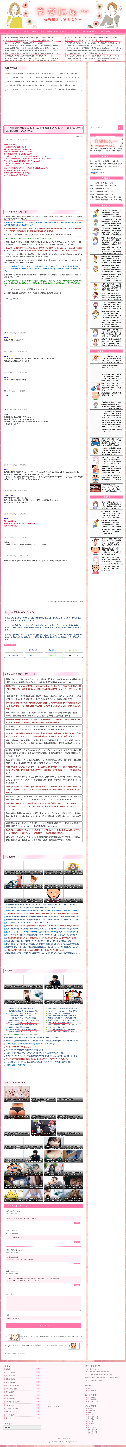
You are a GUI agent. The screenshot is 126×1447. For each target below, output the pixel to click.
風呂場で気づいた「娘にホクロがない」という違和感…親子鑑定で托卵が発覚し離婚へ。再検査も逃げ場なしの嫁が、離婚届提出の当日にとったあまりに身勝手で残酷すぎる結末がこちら (43, 680)
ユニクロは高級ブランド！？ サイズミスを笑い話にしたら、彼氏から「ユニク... (31, 48)
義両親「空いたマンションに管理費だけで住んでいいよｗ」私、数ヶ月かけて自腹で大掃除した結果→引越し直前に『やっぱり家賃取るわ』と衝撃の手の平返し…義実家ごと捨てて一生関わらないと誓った (43, 689)
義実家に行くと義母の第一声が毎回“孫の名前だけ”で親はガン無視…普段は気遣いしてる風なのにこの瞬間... (42, 910)
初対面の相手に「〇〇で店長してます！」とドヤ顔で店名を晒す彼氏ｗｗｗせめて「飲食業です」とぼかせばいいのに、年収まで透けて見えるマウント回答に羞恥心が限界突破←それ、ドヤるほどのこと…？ (43, 770)
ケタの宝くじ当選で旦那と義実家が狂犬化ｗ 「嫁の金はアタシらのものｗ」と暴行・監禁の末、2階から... (43, 85)
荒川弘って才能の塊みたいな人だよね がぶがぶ (22, 1047)
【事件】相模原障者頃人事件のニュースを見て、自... (62, 1025)
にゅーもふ (91, 1424)
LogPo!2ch (91, 1413)
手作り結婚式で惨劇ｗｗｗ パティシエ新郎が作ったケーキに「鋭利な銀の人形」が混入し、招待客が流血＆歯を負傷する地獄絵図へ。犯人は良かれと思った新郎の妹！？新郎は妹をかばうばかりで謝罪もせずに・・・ (43, 816)
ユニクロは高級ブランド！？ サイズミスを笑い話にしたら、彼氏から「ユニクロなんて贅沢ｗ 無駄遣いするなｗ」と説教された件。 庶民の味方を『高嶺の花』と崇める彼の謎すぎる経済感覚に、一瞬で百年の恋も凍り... (43, 269)
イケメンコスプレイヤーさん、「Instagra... (20, 1022)
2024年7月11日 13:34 (12, 1252)
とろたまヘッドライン (94, 1420)
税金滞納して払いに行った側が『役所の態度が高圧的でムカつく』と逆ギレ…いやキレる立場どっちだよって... (43, 947)
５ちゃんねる (92, 1392)
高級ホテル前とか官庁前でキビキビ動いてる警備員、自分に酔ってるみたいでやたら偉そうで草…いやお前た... (43, 913)
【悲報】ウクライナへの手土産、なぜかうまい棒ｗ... (23, 1013)
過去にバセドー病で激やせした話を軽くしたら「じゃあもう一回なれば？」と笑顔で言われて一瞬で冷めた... (44, 73)
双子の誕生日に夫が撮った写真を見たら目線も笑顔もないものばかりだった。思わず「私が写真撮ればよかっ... (43, 953)
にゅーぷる (91, 1422)
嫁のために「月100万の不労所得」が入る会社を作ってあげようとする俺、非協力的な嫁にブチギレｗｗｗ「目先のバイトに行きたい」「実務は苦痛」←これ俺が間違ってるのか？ (43, 831)
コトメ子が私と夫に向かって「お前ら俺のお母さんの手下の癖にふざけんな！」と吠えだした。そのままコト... (43, 935)
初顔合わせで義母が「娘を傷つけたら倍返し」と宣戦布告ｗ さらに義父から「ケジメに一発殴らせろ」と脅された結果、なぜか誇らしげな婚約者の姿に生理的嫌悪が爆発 (43, 721)
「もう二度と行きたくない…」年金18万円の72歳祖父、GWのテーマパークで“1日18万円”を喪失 (38, 1062)
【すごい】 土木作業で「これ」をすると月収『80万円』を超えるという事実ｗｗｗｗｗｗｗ (38, 234)
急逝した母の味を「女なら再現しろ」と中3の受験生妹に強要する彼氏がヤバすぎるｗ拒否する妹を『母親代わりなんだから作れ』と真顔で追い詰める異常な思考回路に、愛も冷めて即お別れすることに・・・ (43, 743)
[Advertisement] (25, 108)
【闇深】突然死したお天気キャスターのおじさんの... (62, 1022)
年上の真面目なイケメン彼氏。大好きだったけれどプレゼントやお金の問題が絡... (32, 45)
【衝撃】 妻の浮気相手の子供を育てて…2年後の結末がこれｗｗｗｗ (89, 45)
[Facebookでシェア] (13, 655)
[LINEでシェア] (53, 655)
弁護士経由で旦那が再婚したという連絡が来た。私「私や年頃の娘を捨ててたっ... (32, 61)
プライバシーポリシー (63, 1441)
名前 (7, 1317)
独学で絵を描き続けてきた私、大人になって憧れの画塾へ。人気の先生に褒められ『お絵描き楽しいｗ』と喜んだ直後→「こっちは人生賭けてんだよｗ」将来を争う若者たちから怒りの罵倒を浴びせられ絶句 (43, 706)
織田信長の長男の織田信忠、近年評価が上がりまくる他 (24, 1050)
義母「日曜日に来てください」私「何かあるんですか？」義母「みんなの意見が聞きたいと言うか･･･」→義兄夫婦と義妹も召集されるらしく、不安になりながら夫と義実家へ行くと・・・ (41, 714)
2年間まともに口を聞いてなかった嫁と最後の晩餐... (62, 1018)
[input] (106, 127)
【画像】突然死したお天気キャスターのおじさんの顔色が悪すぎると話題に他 (92, 58)
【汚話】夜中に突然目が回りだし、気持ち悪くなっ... (62, 1029)
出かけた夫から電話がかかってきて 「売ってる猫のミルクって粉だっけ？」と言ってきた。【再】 (39, 941)
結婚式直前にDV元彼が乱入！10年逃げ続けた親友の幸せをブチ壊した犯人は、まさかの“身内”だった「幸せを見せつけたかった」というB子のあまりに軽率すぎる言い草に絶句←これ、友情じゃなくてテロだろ (43, 806)
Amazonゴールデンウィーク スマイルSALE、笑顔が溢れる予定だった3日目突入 (33, 1038)
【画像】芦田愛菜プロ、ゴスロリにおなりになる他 (23, 1025)
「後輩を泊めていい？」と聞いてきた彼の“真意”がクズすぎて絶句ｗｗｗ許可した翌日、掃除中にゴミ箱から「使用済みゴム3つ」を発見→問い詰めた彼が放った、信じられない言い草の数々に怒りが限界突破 (43, 790)
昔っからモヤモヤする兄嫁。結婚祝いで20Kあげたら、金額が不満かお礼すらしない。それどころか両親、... (42, 904)
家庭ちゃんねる (92, 1435)
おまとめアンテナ (93, 1418)
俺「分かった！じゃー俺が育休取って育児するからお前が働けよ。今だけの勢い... (94, 48)
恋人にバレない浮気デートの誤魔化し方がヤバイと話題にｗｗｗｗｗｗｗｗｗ (31, 43)
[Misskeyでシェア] (73, 650)
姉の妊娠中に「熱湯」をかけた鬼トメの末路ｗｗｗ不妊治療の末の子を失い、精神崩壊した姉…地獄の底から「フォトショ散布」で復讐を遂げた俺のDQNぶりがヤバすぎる (43, 761)
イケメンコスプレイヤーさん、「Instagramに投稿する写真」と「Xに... (90, 61)
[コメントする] (73, 655)
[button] (120, 127)
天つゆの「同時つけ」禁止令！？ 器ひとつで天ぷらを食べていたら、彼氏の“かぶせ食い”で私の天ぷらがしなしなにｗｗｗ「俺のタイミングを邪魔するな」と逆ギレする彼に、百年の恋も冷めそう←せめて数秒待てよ (43, 780)
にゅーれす (91, 1426)
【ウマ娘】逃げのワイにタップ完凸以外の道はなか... (23, 1018)
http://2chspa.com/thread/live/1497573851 (68, 601)
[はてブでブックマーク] (33, 655)
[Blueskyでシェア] (53, 650)
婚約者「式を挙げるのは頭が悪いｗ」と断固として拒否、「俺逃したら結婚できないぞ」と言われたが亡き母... (43, 1041)
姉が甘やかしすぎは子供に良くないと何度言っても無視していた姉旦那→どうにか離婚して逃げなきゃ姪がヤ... (43, 926)
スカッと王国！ (92, 1402)
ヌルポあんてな (92, 1431)
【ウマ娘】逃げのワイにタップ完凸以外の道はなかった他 (86, 53)
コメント (10, 1294)
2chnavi (90, 1411)
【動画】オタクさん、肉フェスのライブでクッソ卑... (62, 1008)
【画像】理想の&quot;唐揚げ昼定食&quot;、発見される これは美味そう (30, 1044)
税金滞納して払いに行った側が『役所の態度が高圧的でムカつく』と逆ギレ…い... (32, 56)
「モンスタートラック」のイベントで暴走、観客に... (62, 1011)
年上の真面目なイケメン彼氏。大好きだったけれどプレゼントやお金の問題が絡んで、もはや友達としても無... (43, 919)
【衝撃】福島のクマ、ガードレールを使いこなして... (23, 1031)
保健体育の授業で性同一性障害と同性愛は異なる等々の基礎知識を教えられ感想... (94, 50)
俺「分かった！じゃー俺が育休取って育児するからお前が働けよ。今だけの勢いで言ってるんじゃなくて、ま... (43, 932)
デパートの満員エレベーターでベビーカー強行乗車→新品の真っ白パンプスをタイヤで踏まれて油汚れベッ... (44, 77)
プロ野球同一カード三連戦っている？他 (19, 1015)
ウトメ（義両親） (10, 644)
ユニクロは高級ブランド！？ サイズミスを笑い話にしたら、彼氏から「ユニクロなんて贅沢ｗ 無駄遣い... (43, 89)
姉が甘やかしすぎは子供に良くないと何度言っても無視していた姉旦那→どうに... (94, 43)
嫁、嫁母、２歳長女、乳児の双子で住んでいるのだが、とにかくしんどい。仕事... (32, 58)
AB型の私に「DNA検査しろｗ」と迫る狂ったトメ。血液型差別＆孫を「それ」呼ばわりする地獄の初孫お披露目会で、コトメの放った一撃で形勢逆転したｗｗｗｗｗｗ (43, 824)
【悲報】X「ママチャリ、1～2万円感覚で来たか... (61, 1013)
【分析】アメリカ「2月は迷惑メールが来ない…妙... (62, 1015)
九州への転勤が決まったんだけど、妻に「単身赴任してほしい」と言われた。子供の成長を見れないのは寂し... (43, 929)
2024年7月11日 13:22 (12, 1233)
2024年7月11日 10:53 (12, 1213)
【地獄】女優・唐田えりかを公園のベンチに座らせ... (23, 1029)
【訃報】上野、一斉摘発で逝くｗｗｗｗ (19, 1065)
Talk (89, 1391)
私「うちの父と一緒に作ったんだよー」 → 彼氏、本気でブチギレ (88, 40)
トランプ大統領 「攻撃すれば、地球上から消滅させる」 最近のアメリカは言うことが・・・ (37, 950)
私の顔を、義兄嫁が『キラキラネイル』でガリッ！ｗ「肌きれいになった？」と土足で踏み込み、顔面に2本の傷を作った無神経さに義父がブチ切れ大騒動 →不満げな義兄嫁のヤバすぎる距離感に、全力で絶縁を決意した (43, 753)
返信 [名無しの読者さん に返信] (77, 1223)
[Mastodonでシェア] (33, 650)
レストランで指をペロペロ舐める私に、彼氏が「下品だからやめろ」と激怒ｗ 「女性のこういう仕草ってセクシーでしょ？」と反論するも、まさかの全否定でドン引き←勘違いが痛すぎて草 (43, 697)
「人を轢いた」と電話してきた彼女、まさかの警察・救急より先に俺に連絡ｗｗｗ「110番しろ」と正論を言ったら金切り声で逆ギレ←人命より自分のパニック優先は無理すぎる (43, 728)
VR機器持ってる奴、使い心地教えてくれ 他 (20, 1008)
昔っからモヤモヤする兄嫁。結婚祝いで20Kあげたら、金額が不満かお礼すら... (31, 38)
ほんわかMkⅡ (92, 1400)
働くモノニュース (93, 1403)
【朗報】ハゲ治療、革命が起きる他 (18, 1027)
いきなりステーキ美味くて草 (55, 1027)
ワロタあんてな (92, 1433)
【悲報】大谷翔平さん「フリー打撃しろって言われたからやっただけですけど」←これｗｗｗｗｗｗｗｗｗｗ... (43, 1053)
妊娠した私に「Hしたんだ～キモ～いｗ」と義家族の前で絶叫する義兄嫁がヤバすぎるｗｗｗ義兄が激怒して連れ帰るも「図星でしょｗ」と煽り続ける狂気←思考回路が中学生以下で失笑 (43, 838)
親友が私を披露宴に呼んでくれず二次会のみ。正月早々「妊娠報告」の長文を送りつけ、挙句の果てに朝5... (43, 81)
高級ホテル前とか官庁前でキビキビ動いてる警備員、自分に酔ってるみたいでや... (32, 53)
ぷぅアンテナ (92, 1428)
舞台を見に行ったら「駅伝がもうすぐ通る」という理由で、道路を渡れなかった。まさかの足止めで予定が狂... (43, 944)
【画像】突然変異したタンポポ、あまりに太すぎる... (62, 1020)
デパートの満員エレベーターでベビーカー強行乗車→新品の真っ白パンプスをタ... (32, 50)
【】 (112, 166)
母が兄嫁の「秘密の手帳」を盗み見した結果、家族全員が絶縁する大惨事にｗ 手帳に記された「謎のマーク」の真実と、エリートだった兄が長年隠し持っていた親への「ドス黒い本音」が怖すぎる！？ (43, 734)
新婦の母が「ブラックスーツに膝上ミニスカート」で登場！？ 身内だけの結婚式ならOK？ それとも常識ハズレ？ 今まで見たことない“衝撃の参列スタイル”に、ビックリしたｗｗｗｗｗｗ (43, 798)
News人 (90, 1415)
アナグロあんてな (93, 1429)
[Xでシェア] (13, 650)
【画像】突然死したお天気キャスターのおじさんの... (23, 1020)
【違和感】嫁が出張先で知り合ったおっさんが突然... (23, 1011)
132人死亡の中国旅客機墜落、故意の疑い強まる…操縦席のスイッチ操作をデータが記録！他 (37, 1059)
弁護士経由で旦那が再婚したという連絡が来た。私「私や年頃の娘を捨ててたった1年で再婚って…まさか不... (42, 938)
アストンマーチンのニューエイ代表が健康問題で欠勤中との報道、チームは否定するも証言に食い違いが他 (41, 1056)
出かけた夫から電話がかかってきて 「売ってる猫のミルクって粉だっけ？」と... (93, 56)
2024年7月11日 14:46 (12, 1274)
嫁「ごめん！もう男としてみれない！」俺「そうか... (62, 1031)
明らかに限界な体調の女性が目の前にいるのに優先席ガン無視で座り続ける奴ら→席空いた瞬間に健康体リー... (43, 916)
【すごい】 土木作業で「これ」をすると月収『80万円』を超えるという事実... (93, 38)
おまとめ (90, 1416)
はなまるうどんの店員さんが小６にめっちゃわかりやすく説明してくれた (29, 40)
